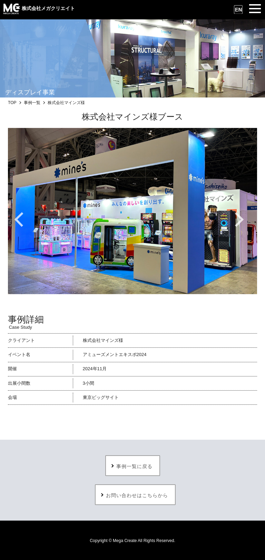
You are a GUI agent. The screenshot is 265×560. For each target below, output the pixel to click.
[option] (132, 211)
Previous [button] (25, 219)
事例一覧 (32, 102)
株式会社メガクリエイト (39, 8)
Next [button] (239, 219)
